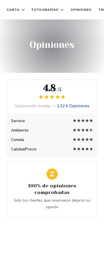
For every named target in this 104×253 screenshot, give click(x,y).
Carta (16, 10)
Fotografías (48, 10)
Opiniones (81, 10)
